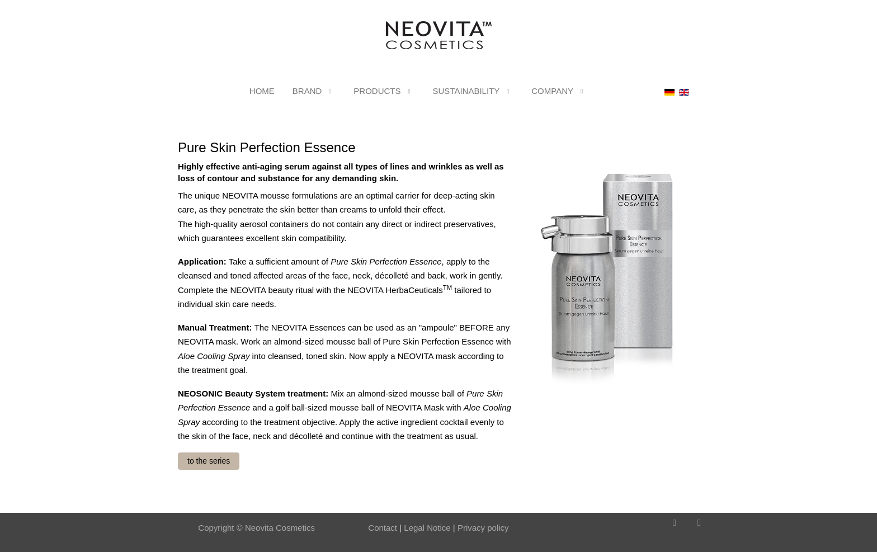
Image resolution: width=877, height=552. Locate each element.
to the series (208, 460)
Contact (382, 527)
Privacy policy (483, 527)
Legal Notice (426, 527)
